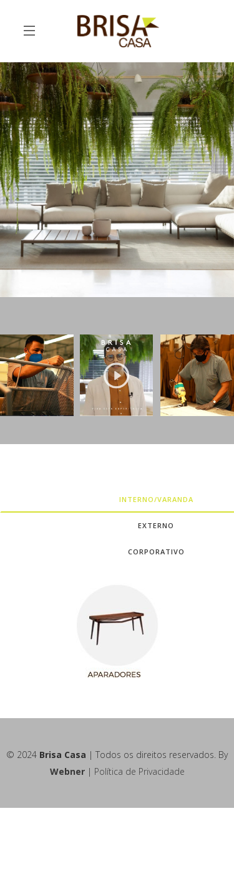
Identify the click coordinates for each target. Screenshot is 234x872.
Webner (67, 771)
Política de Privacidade (139, 771)
